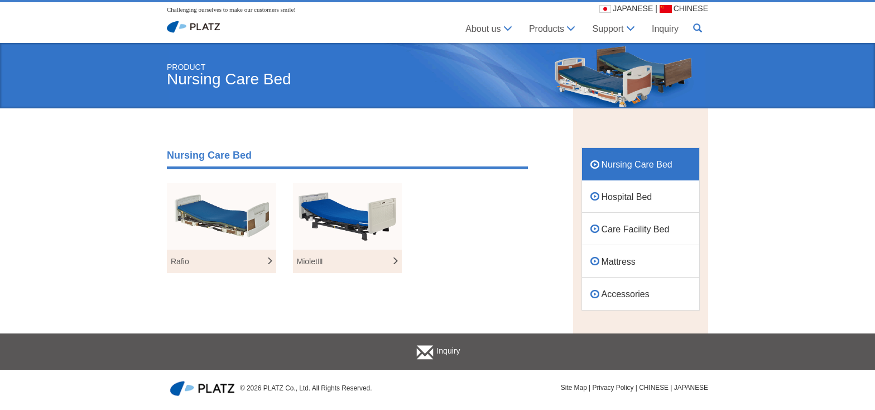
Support (613, 29)
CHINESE (684, 8)
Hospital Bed (627, 197)
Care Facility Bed (636, 229)
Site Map (574, 388)
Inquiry (665, 29)
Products (552, 29)
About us (488, 29)
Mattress (619, 261)
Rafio (222, 261)
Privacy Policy (612, 388)
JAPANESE (626, 8)
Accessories (626, 294)
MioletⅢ (348, 261)
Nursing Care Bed (637, 164)
